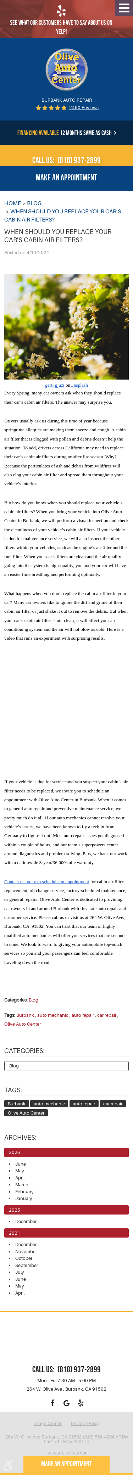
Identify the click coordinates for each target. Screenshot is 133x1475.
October (23, 1258)
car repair (106, 1015)
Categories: (24, 1050)
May (19, 1170)
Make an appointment (66, 177)
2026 (14, 1152)
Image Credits (48, 1423)
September (26, 1265)
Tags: (13, 1090)
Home (12, 203)
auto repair (83, 1015)
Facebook (52, 1403)
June (20, 1164)
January (23, 1198)
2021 (14, 1233)
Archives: (20, 1137)
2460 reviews (84, 107)
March (21, 1184)
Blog (34, 203)
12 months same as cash (64, 133)
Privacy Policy (85, 1423)
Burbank (25, 1015)
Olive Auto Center (22, 1024)
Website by (66, 1453)
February (24, 1191)
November (26, 1251)
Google (67, 1403)
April (19, 1177)
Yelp (81, 1403)
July (19, 1272)
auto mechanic (52, 1015)
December (26, 1221)
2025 (14, 1210)
